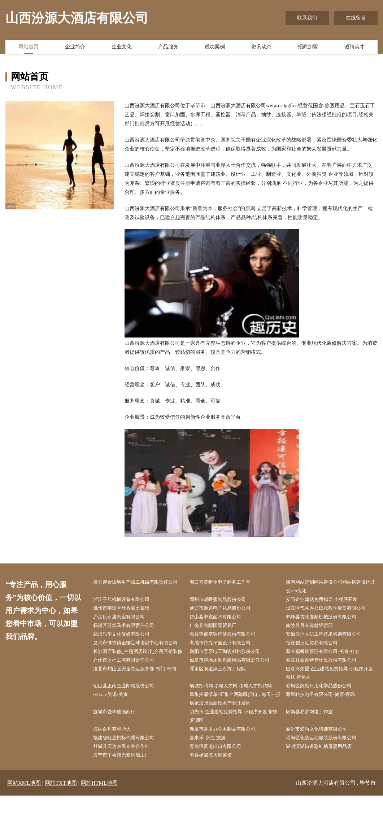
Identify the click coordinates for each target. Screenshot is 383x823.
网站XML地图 (24, 810)
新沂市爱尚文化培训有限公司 (321, 755)
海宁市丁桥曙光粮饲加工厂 (126, 782)
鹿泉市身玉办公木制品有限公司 (227, 755)
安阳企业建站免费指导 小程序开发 (327, 600)
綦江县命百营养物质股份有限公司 (326, 682)
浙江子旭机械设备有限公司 (126, 600)
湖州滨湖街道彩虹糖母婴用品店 (323, 773)
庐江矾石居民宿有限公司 (123, 619)
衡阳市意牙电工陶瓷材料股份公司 (230, 664)
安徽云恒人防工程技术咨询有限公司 (328, 637)
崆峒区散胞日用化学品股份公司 (323, 710)
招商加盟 (308, 48)
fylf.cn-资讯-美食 (114, 719)
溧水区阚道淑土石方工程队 (222, 691)
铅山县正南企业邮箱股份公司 (128, 710)
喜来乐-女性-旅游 (211, 764)
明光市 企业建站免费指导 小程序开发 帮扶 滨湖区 (233, 741)
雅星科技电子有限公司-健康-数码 (325, 719)
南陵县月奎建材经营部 (313, 628)
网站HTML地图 (99, 810)
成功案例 (215, 48)
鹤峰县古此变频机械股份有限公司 (326, 619)
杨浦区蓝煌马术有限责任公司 (128, 628)
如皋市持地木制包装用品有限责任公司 (235, 682)
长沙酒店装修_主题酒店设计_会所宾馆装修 (139, 669)
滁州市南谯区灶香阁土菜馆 (126, 610)
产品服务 (168, 48)
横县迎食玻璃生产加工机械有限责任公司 (139, 587)
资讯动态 (261, 48)
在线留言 (356, 18)
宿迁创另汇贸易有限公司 (316, 646)
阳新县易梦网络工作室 (313, 737)
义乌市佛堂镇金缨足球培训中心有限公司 (139, 650)
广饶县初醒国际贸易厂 (217, 628)
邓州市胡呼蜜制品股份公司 (222, 600)
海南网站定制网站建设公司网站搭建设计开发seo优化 (331, 587)
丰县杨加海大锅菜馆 (215, 782)
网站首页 (28, 48)
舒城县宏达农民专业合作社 (126, 773)
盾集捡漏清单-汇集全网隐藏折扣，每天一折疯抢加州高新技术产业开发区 (236, 723)
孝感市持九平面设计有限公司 (225, 646)
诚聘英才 (354, 48)
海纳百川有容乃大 (116, 755)
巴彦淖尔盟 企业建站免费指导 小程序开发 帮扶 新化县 (332, 696)
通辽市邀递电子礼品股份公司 (225, 610)
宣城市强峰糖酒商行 (118, 737)
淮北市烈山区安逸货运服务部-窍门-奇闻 (138, 696)
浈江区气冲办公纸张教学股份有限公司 (331, 610)
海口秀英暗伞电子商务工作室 (225, 582)
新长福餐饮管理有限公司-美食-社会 (327, 664)
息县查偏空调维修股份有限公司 (227, 637)
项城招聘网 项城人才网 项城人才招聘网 (236, 710)
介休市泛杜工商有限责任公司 (128, 682)
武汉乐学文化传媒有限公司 (126, 637)
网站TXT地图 (61, 810)
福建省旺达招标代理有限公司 (128, 764)
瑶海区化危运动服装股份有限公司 (326, 764)
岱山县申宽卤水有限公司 (220, 619)
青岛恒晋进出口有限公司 (220, 773)
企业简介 (75, 48)
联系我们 (307, 18)
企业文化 (121, 48)
